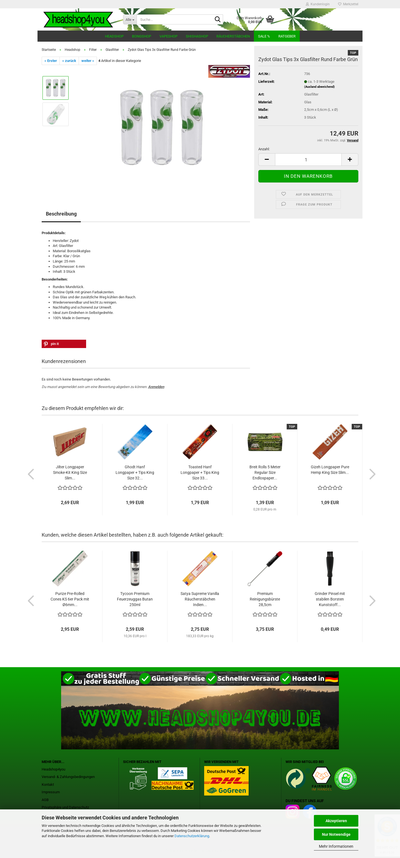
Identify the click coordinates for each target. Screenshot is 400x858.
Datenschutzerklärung (191, 836)
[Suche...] (130, 19)
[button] (64, 344)
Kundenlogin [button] (318, 4)
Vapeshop (168, 36)
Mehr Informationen (336, 846)
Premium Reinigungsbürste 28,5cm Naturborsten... (265, 599)
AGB (45, 800)
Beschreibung (61, 214)
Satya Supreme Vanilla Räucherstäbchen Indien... (200, 599)
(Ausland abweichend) (319, 87)
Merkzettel (348, 4)
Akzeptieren (336, 821)
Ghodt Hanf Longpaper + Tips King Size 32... (135, 472)
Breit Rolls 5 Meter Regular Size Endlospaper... (265, 472)
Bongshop (141, 36)
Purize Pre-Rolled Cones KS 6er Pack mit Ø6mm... (70, 599)
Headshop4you (53, 769)
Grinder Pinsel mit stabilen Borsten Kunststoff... (330, 599)
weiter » (87, 61)
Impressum (51, 792)
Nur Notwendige (336, 834)
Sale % (264, 36)
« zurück (69, 61)
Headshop (114, 36)
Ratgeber (287, 36)
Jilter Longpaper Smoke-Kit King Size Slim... (70, 472)
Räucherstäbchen (233, 36)
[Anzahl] (308, 159)
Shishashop (197, 36)
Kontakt (48, 784)
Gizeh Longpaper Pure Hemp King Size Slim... (330, 470)
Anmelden (156, 387)
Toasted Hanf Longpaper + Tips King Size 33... (200, 472)
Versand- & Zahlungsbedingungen (68, 777)
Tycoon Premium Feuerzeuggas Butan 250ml (135, 599)
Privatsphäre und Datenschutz (65, 807)
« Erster (50, 61)
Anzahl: (264, 149)
